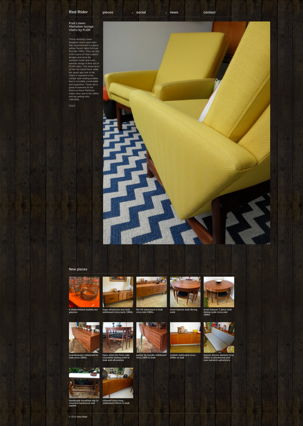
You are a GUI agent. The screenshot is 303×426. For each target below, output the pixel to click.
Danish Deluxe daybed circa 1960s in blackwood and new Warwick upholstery (219, 357)
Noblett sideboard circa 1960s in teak (182, 356)
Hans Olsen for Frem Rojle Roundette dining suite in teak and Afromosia (116, 357)
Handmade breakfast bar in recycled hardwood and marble (83, 403)
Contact (210, 12)
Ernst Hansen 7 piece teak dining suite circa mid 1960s (218, 312)
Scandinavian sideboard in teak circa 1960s (83, 356)
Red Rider (78, 12)
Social (141, 12)
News (174, 12)
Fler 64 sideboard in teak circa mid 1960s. (149, 310)
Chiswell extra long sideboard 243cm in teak (116, 401)
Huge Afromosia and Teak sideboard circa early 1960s (118, 310)
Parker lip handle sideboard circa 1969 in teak (151, 356)
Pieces (108, 12)
